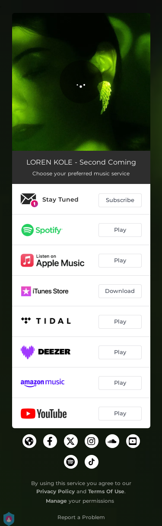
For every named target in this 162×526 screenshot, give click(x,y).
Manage (56, 501)
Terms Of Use (106, 491)
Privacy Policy (55, 491)
